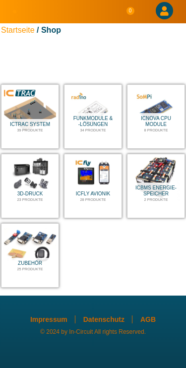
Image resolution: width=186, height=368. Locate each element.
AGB (148, 319)
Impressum (48, 319)
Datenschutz (103, 319)
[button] (15, 12)
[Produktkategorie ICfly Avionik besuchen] (93, 186)
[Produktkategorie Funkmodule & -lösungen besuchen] (93, 116)
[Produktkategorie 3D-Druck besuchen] (30, 186)
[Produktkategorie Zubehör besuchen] (30, 255)
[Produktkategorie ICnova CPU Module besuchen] (156, 116)
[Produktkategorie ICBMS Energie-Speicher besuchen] (156, 186)
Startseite (18, 30)
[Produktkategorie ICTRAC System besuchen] (30, 116)
